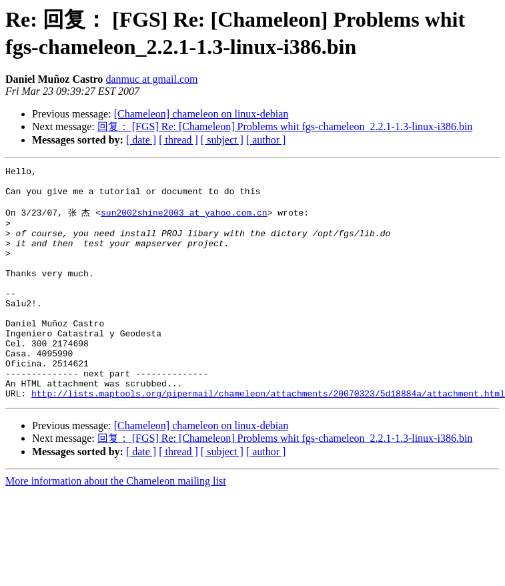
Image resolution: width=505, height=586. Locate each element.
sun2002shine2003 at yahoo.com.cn (184, 221)
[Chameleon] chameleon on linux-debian (201, 113)
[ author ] (266, 139)
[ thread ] (178, 139)
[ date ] (141, 139)
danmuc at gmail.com (151, 79)
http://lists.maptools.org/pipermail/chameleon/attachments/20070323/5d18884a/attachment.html (268, 438)
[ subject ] (222, 139)
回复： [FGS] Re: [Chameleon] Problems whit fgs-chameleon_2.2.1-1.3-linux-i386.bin (285, 126)
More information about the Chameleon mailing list (115, 525)
